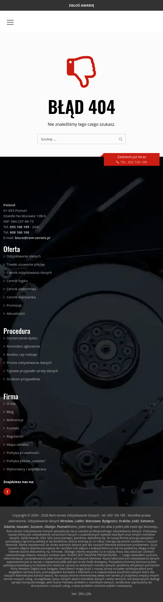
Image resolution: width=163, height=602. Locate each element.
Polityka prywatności (23, 452)
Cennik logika (17, 280)
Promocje (14, 305)
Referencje (15, 420)
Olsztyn (50, 526)
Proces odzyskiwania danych (29, 362)
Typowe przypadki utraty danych (32, 370)
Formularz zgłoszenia (23, 346)
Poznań (62, 526)
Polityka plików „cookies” (26, 460)
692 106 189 (66, 16)
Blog (10, 411)
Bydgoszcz (109, 521)
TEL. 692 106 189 (133, 162)
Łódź (135, 521)
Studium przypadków (23, 379)
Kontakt (13, 428)
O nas (11, 403)
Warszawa (92, 521)
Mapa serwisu (18, 444)
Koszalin (23, 526)
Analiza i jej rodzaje (22, 354)
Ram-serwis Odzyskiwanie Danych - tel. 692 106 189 (87, 515)
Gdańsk (9, 526)
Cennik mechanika (21, 297)
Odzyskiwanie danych (24, 256)
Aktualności (16, 313)
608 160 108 (19, 232)
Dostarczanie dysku (22, 338)
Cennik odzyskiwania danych (29, 272)
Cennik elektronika (21, 289)
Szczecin (36, 526)
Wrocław (66, 521)
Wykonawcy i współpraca (26, 469)
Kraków (124, 521)
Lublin (79, 521)
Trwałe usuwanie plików (26, 264)
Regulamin (15, 436)
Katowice (147, 521)
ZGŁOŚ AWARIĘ (81, 5)
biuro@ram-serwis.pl (113, 16)
